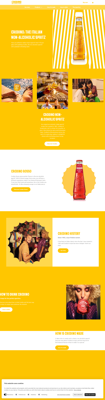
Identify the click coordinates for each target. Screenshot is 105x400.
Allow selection (78, 394)
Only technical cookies (63, 394)
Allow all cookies (90, 394)
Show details (77, 390)
